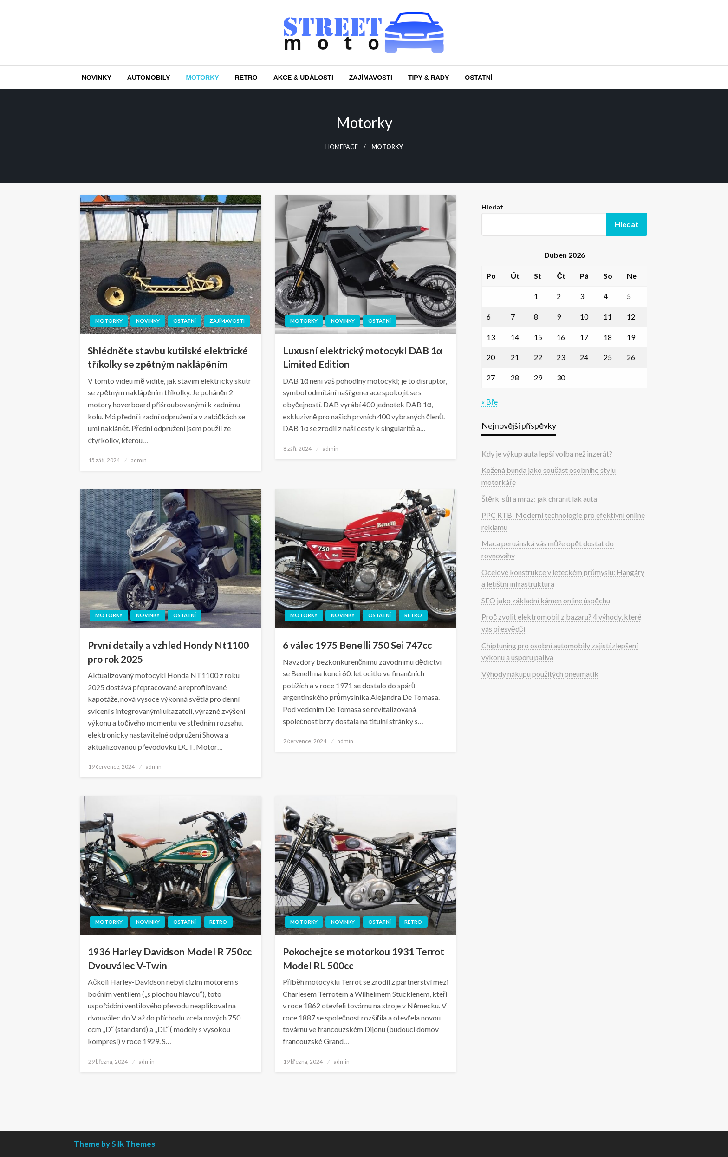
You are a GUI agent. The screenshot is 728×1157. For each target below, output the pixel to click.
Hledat (492, 207)
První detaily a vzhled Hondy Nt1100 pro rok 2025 (168, 651)
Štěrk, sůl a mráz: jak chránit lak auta (539, 498)
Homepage (341, 147)
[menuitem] (96, 77)
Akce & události (303, 77)
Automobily (148, 77)
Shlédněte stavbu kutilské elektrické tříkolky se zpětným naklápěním (168, 357)
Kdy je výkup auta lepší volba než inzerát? (546, 453)
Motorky (202, 77)
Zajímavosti (370, 77)
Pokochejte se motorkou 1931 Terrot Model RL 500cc (363, 958)
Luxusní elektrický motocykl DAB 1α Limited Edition (362, 357)
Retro (246, 77)
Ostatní (478, 77)
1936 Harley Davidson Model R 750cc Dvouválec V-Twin (170, 958)
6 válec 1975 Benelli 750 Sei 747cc (357, 645)
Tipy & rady (428, 77)
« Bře (489, 401)
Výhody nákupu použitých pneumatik (539, 673)
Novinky (96, 77)
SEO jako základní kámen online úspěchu (545, 600)
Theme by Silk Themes (114, 1144)
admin (139, 460)
